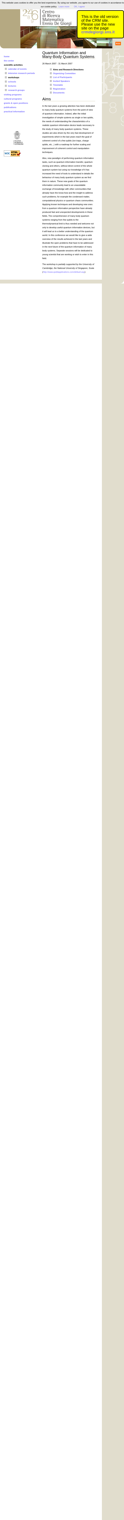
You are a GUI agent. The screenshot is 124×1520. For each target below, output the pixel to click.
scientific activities (13, 65)
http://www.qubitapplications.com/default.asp (64, 272)
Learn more (63, 6)
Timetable (58, 85)
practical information (14, 111)
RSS (118, 43)
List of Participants (62, 77)
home (6, 56)
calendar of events (17, 69)
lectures (12, 86)
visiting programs (13, 94)
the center (9, 61)
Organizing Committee (64, 73)
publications (10, 107)
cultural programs (13, 99)
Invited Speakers (61, 81)
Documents (59, 92)
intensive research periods (21, 73)
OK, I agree (79, 6)
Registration (59, 89)
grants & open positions (16, 103)
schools (12, 82)
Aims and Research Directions (68, 69)
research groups (16, 90)
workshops (13, 77)
